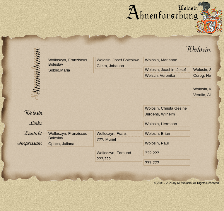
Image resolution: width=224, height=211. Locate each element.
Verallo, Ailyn (204, 95)
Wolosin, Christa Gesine (166, 108)
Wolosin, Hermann (161, 124)
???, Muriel (106, 139)
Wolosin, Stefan (206, 69)
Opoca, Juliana (61, 144)
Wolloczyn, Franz (111, 133)
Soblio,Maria (59, 70)
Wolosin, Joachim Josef (165, 69)
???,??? (104, 158)
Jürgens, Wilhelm (160, 114)
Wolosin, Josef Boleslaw (117, 60)
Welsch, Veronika (160, 75)
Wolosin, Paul (157, 143)
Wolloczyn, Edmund (114, 153)
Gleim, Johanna (110, 66)
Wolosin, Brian (157, 133)
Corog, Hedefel (206, 75)
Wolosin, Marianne (161, 60)
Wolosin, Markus (207, 89)
